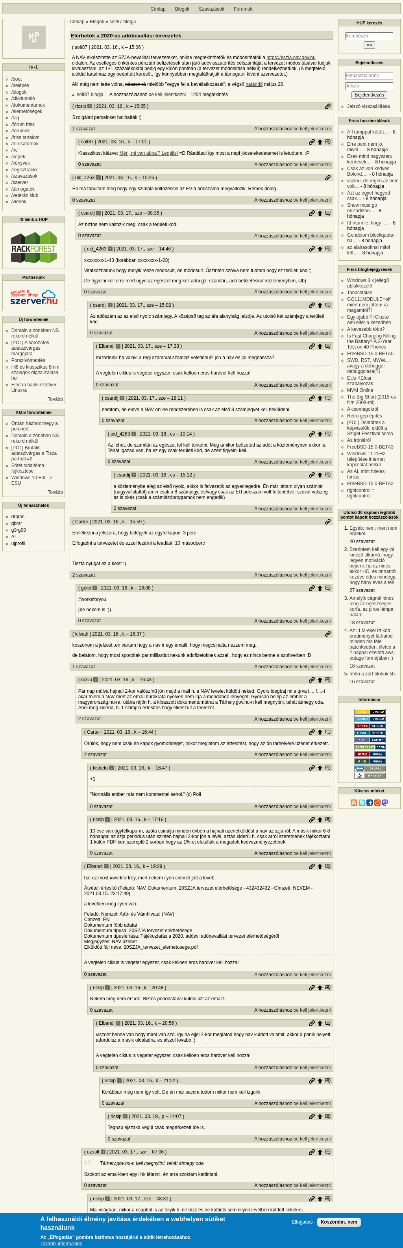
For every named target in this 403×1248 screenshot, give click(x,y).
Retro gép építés (364, 416)
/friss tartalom (25, 137)
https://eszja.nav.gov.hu (290, 57)
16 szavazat (362, 681)
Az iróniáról (359, 440)
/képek (18, 156)
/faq (15, 118)
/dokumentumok (28, 105)
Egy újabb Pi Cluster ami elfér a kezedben (369, 319)
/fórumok (20, 131)
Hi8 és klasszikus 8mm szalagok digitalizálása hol (35, 372)
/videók (18, 201)
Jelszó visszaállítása (368, 106)
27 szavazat (362, 590)
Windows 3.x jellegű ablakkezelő (368, 283)
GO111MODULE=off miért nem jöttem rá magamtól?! (368, 305)
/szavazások (24, 176)
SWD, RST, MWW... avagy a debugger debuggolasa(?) (368, 366)
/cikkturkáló (23, 98)
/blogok (19, 92)
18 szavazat (362, 622)
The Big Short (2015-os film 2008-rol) (371, 399)
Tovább (55, 399)
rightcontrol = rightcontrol (361, 493)
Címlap (158, 9)
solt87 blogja (122, 21)
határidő (254, 84)
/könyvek (20, 163)
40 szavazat (362, 541)
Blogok (182, 9)
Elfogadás (302, 1224)
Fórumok (243, 9)
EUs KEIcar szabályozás (360, 380)
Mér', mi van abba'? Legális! (148, 153)
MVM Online (360, 390)
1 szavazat (83, 129)
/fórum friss (23, 124)
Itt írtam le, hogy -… (367, 223)
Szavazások (211, 9)
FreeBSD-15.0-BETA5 (370, 353)
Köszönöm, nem (339, 1224)
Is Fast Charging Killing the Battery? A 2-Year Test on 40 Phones (371, 341)
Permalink (328, 106)
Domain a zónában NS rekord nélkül (35, 333)
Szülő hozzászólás (320, 142)
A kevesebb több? (366, 329)
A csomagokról (362, 409)
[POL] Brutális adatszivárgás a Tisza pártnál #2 (34, 453)
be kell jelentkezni (167, 94)
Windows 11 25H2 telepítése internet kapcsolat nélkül (366, 459)
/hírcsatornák (25, 143)
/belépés (20, 85)
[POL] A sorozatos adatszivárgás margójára (30, 348)
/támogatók (23, 189)
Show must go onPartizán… (362, 207)
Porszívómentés (28, 360)
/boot (16, 79)
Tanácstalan (359, 292)
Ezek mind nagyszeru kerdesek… (369, 159)
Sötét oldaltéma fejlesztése (27, 468)
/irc (14, 150)
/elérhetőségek (27, 111)
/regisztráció (24, 169)
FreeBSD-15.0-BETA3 (370, 447)
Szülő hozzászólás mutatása (328, 142)
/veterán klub (25, 195)
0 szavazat (89, 164)
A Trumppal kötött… (367, 132)
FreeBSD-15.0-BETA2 (370, 483)
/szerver (19, 182)
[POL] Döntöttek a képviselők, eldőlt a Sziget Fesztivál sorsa (370, 428)
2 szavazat (83, 575)
